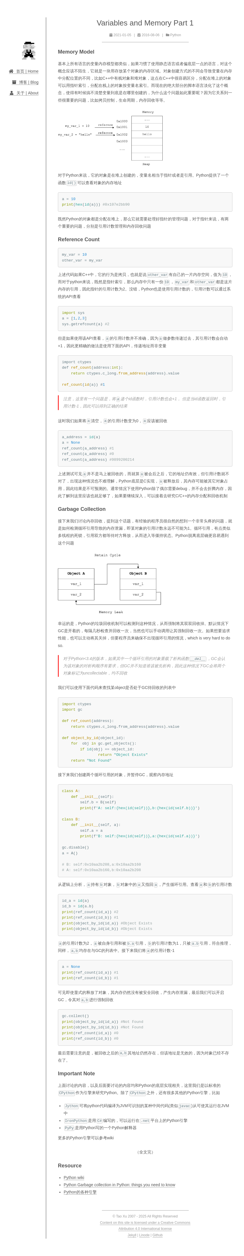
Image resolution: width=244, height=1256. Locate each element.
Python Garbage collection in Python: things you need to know (119, 1184)
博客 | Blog (25, 82)
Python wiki (74, 1177)
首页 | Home (23, 71)
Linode (144, 1235)
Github (158, 1235)
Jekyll (132, 1235)
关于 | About (23, 93)
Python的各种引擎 (80, 1192)
